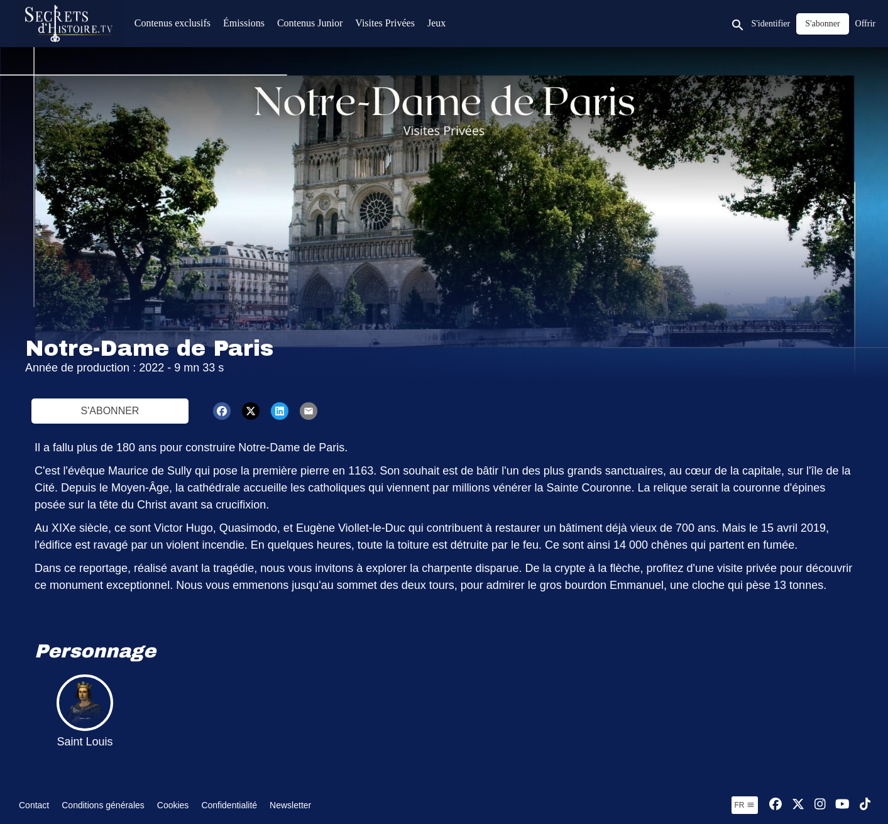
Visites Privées (385, 23)
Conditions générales (103, 805)
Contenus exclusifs (172, 23)
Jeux (436, 23)
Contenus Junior (310, 23)
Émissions (244, 23)
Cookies (173, 805)
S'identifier (771, 23)
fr (745, 805)
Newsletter (290, 805)
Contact (34, 805)
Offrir (865, 23)
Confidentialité (229, 805)
